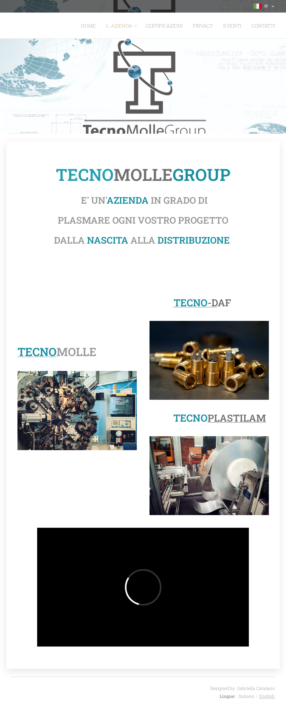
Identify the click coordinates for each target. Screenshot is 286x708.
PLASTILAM (237, 417)
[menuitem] (101, 26)
